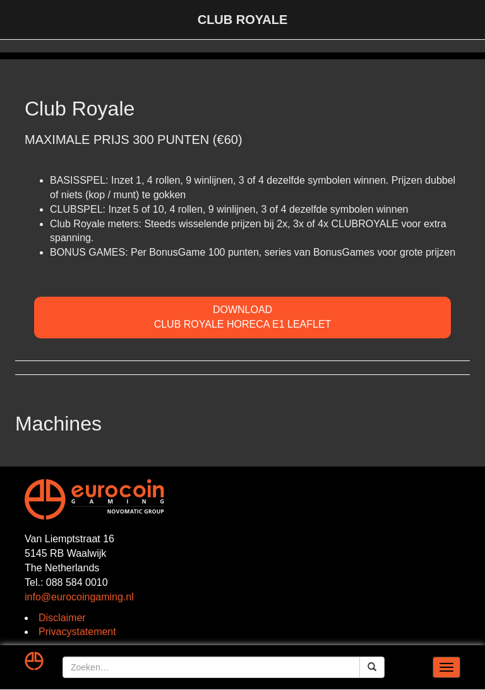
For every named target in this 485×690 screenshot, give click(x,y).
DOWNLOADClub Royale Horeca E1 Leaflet (243, 317)
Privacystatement (77, 631)
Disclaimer (62, 617)
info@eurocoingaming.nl (79, 597)
